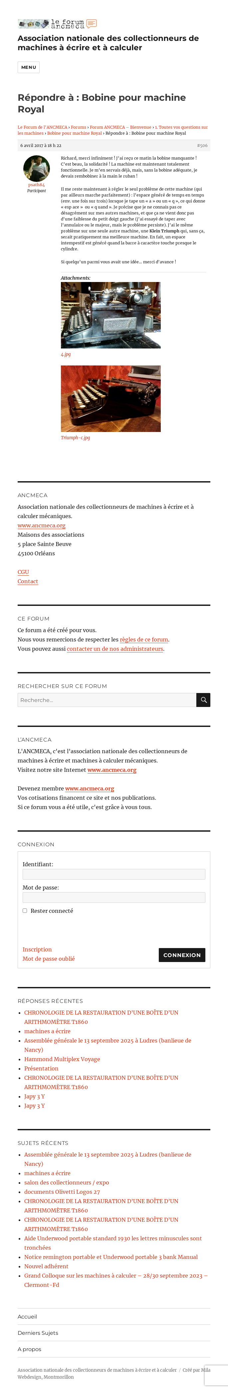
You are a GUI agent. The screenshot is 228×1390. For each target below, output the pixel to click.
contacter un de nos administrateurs (115, 648)
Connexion (182, 955)
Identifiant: (38, 864)
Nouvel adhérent (46, 1266)
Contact (28, 581)
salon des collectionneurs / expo (66, 1182)
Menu (28, 67)
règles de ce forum (144, 639)
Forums (78, 127)
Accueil (27, 1317)
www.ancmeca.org (42, 525)
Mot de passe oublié (49, 958)
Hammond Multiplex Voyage (62, 1059)
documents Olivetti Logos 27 (62, 1191)
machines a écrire (47, 1031)
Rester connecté (52, 910)
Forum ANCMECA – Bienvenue (120, 127)
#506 (202, 145)
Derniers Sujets (38, 1333)
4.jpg (66, 354)
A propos (29, 1349)
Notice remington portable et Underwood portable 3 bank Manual (111, 1257)
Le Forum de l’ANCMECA (42, 127)
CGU (23, 572)
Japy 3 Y (34, 1096)
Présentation (41, 1068)
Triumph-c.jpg (75, 438)
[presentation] (73, 928)
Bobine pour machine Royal (74, 133)
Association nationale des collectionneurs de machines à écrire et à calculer (108, 43)
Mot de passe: (41, 887)
